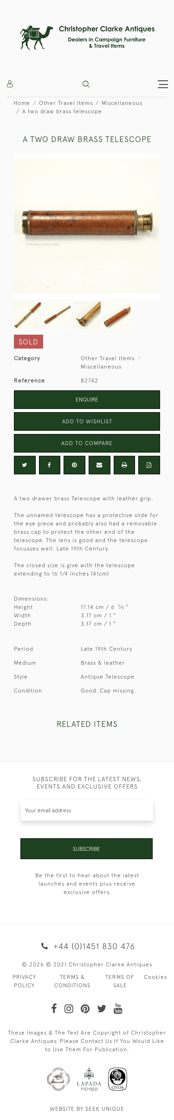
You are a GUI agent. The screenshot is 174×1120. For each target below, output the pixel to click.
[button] (86, 84)
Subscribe (86, 849)
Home (21, 103)
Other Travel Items (66, 103)
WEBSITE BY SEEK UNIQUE (87, 1109)
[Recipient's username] (87, 810)
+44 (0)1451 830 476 (87, 946)
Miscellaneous (122, 103)
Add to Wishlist (87, 421)
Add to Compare (87, 443)
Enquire (87, 399)
